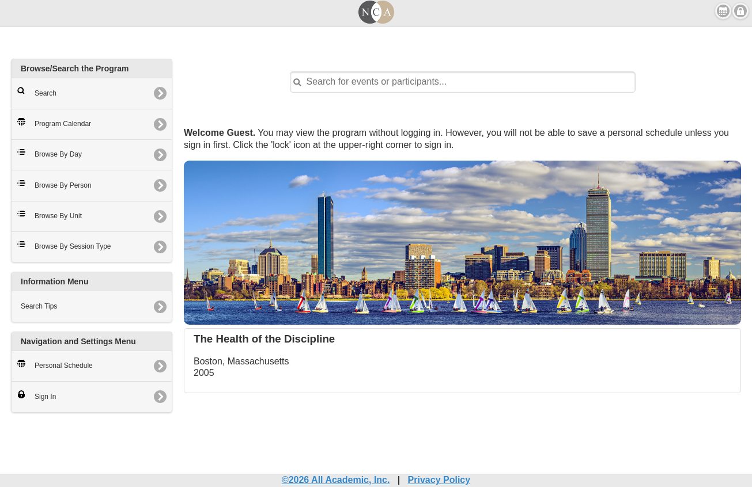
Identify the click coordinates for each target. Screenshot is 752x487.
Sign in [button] (740, 11)
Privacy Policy (439, 480)
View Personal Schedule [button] (723, 11)
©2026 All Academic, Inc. (336, 480)
